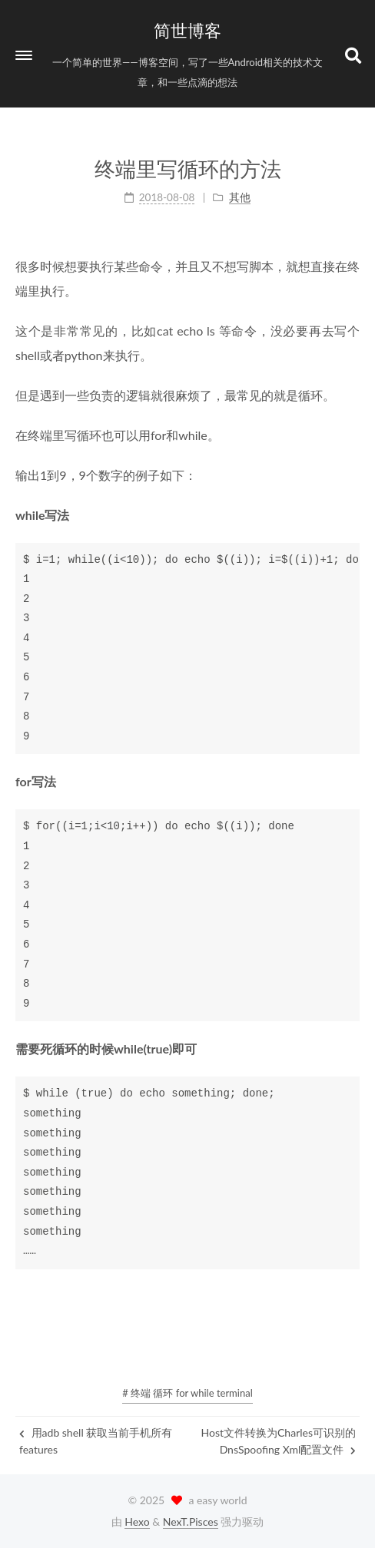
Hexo (136, 1521)
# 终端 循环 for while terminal (187, 1393)
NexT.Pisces (190, 1521)
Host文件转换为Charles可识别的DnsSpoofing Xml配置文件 (278, 1441)
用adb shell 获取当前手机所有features (95, 1441)
